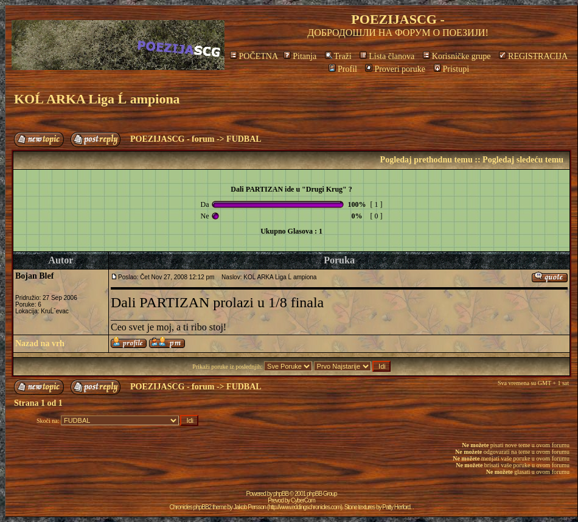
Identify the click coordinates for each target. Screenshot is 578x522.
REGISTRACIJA (533, 56)
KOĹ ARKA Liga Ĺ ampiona (97, 98)
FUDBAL (244, 139)
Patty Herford (396, 507)
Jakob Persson (250, 507)
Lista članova (387, 56)
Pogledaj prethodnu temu (426, 159)
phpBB (280, 493)
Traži (338, 56)
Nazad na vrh (39, 343)
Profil (343, 69)
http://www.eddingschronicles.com (304, 507)
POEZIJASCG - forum (172, 139)
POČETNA (254, 56)
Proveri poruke (395, 69)
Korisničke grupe (457, 56)
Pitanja (300, 56)
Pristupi (452, 69)
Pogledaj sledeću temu (522, 159)
